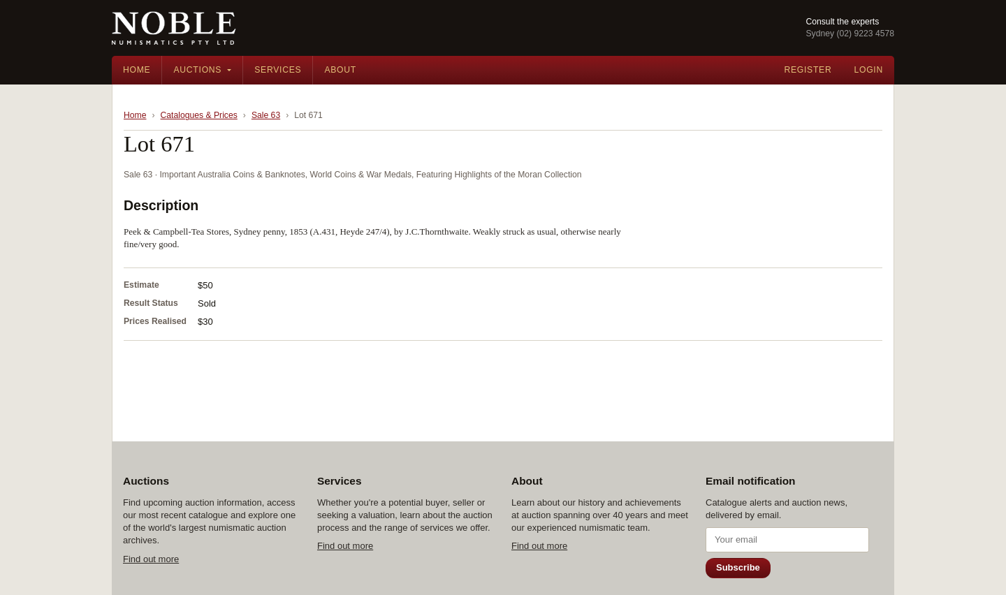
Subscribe (738, 567)
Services (277, 70)
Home (136, 70)
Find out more (151, 559)
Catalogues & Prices (199, 115)
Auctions (197, 70)
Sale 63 (266, 115)
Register (807, 70)
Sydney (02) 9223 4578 (849, 33)
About (340, 70)
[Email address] (787, 539)
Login (868, 70)
